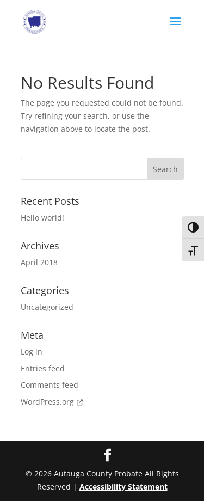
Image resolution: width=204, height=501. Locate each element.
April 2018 (39, 262)
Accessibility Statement (123, 486)
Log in (31, 351)
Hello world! (42, 217)
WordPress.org (53, 401)
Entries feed (43, 368)
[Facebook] (107, 455)
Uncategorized (47, 307)
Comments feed (49, 385)
